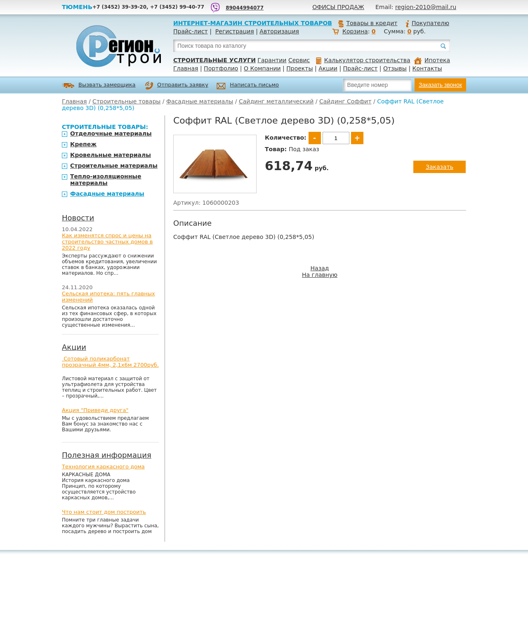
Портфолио (221, 68)
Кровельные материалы (110, 155)
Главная (185, 68)
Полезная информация (106, 455)
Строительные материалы (114, 165)
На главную (319, 274)
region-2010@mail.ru (425, 7)
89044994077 (245, 8)
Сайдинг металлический (276, 101)
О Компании (262, 68)
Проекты (299, 68)
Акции (327, 68)
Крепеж (83, 144)
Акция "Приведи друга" (95, 410)
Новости (78, 217)
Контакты (427, 68)
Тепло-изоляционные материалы (105, 179)
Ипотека (432, 60)
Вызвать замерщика (99, 85)
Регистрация (234, 31)
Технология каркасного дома (103, 466)
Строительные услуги (214, 60)
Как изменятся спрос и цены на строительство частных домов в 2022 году (107, 241)
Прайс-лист (190, 31)
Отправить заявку (176, 86)
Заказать (439, 167)
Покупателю (427, 23)
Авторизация (279, 31)
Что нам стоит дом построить (104, 512)
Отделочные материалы (111, 133)
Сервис (299, 60)
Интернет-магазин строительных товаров (252, 23)
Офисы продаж (338, 7)
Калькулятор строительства (363, 60)
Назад (320, 268)
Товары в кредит (367, 23)
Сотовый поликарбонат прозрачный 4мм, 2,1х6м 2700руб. (110, 362)
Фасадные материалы (199, 101)
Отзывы (395, 68)
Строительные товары (126, 101)
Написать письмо (248, 86)
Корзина (355, 31)
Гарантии (271, 60)
